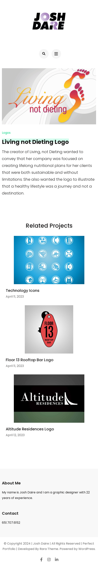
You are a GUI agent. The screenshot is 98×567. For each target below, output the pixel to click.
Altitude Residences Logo (30, 429)
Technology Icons (22, 290)
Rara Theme (49, 549)
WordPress (86, 549)
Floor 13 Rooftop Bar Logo (29, 360)
